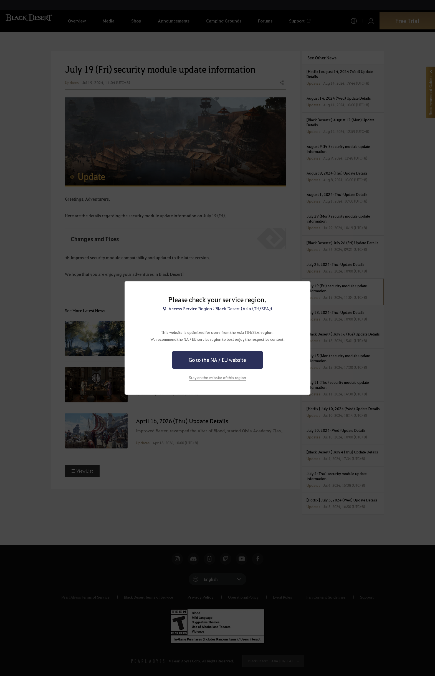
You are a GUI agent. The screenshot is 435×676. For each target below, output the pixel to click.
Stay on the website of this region (217, 377)
